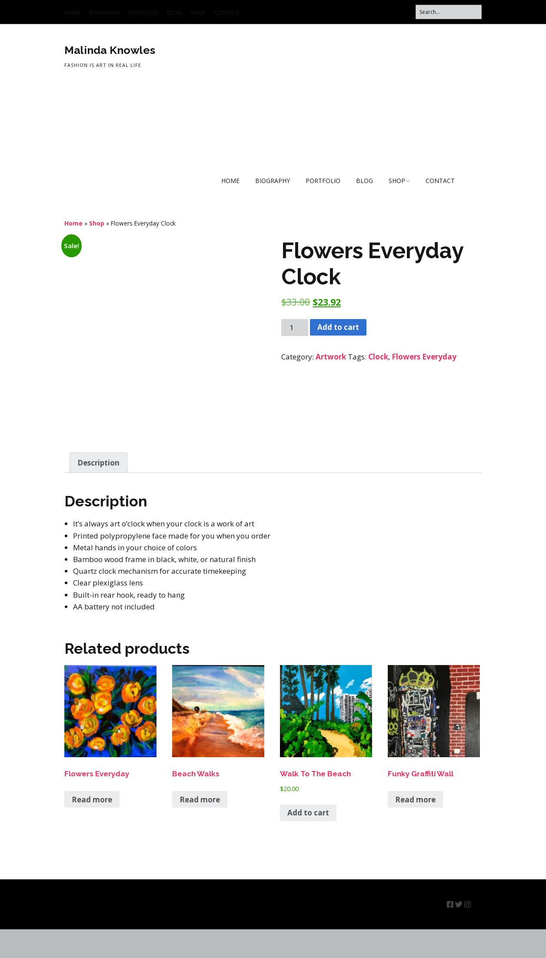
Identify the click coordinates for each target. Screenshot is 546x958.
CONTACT (226, 13)
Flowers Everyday (424, 357)
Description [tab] (98, 491)
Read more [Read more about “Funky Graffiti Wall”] (415, 828)
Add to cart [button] (308, 841)
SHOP (198, 13)
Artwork (331, 357)
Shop (96, 223)
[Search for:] (449, 12)
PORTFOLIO (143, 13)
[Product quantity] (294, 327)
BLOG (174, 13)
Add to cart (338, 327)
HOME (72, 13)
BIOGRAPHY (104, 13)
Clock (378, 357)
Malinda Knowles (109, 50)
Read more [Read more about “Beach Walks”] (200, 828)
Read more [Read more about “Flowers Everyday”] (92, 828)
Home (73, 223)
